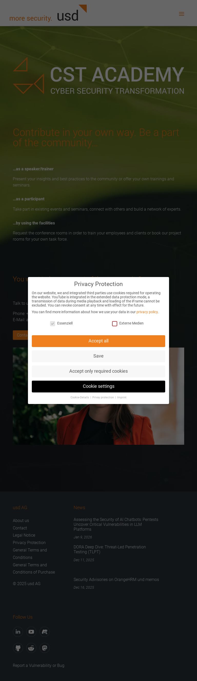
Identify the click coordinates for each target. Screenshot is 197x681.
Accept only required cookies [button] (98, 369)
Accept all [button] (98, 339)
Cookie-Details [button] (80, 395)
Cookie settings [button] (98, 384)
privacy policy (147, 310)
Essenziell (61, 322)
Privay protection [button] (103, 395)
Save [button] (98, 354)
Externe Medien (128, 322)
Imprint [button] (121, 395)
